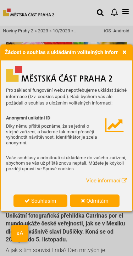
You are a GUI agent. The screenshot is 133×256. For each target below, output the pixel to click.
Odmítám (95, 201)
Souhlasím (40, 201)
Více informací (106, 180)
